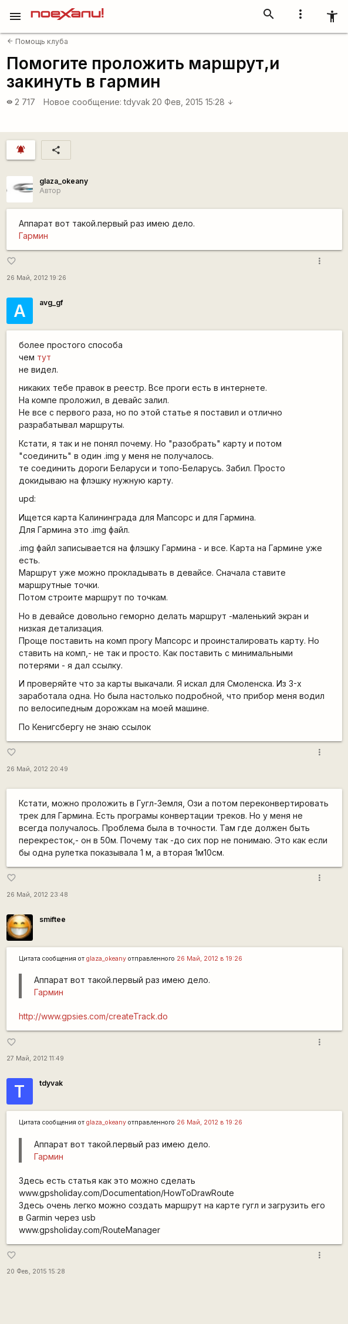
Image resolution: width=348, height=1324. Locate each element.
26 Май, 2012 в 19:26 (209, 958)
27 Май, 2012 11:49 (35, 1058)
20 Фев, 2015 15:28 (193, 102)
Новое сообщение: (82, 102)
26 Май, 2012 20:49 (37, 769)
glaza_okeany (63, 181)
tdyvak (137, 102)
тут (44, 357)
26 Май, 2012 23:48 (37, 895)
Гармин (33, 236)
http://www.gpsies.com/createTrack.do (93, 1016)
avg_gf (51, 302)
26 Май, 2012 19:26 (36, 278)
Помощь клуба (37, 41)
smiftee (52, 919)
